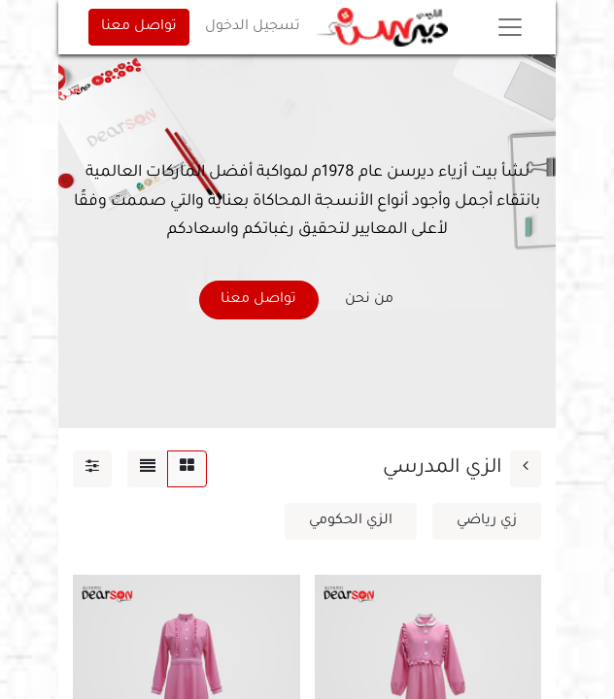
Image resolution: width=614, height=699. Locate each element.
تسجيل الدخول (252, 27)
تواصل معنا (139, 27)
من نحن (369, 300)
